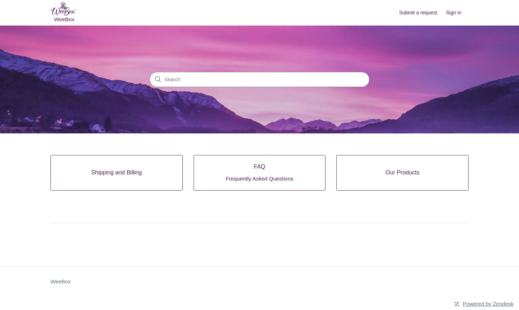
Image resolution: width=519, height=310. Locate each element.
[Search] (259, 79)
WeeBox (60, 281)
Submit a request (418, 12)
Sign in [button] (453, 12)
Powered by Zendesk (488, 304)
